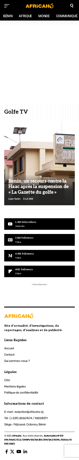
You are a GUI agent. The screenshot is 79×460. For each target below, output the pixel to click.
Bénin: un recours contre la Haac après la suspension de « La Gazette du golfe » (38, 186)
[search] (72, 6)
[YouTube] (18, 451)
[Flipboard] (39, 271)
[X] (12, 451)
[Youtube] (39, 224)
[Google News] (39, 240)
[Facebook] (6, 451)
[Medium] (39, 255)
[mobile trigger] (7, 6)
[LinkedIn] (25, 451)
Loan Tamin (14, 199)
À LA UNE (28, 199)
